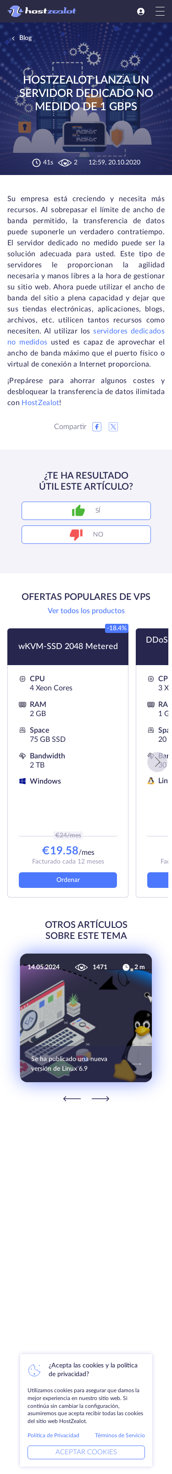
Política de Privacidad (53, 1435)
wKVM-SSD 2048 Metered (68, 647)
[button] (157, 762)
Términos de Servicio (120, 1435)
